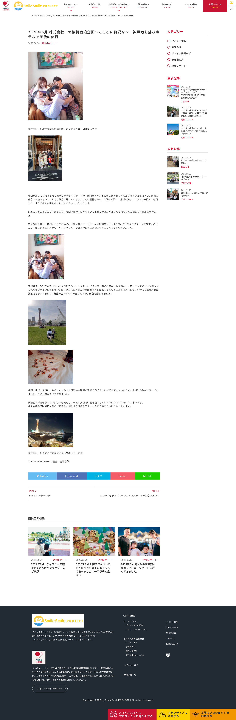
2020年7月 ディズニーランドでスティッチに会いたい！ (128, 493)
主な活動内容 (131, 651)
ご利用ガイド (131, 642)
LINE (149, 475)
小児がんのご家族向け (119, 6)
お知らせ (177, 47)
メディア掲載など (181, 53)
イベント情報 (191, 6)
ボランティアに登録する (178, 714)
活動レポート (143, 6)
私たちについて (71, 6)
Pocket (123, 475)
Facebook (73, 475)
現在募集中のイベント (135, 655)
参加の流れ (130, 646)
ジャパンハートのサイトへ (49, 688)
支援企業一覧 (130, 675)
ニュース (170, 638)
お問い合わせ (215, 6)
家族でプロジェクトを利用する (216, 714)
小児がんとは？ (95, 6)
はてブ (98, 475)
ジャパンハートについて (136, 629)
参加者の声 (167, 6)
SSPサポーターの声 (60, 493)
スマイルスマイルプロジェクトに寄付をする (137, 714)
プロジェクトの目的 (134, 625)
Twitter (44, 475)
